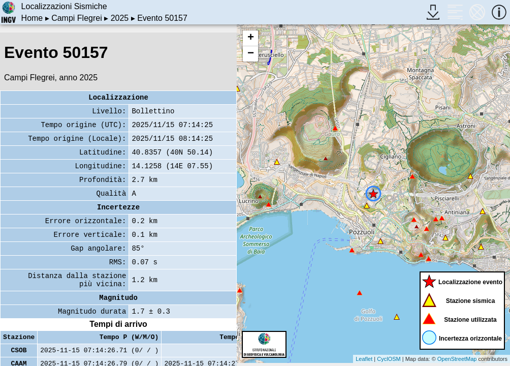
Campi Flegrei (76, 18)
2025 (120, 18)
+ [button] (250, 38)
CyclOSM (388, 359)
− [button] (250, 54)
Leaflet (364, 359)
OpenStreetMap (457, 359)
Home (32, 18)
